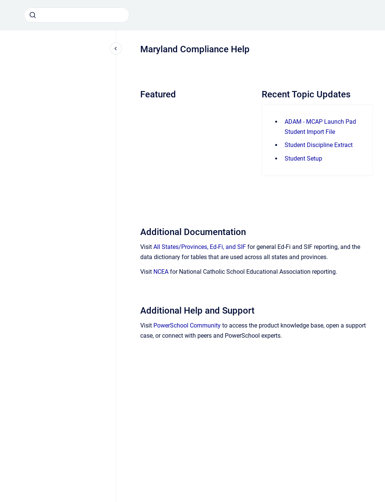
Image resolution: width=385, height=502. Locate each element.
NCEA (160, 271)
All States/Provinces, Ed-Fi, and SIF (199, 246)
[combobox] (76, 15)
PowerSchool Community (187, 325)
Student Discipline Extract (319, 145)
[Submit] (33, 15)
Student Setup (303, 158)
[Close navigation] (116, 48)
